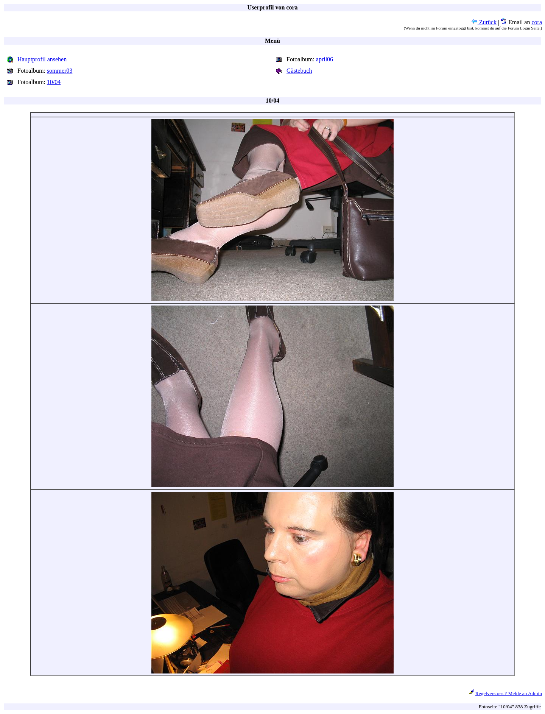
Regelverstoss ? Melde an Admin (508, 693)
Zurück (484, 22)
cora (536, 22)
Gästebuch (299, 70)
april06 (324, 59)
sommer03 (60, 70)
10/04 (54, 82)
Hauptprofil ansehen (42, 59)
